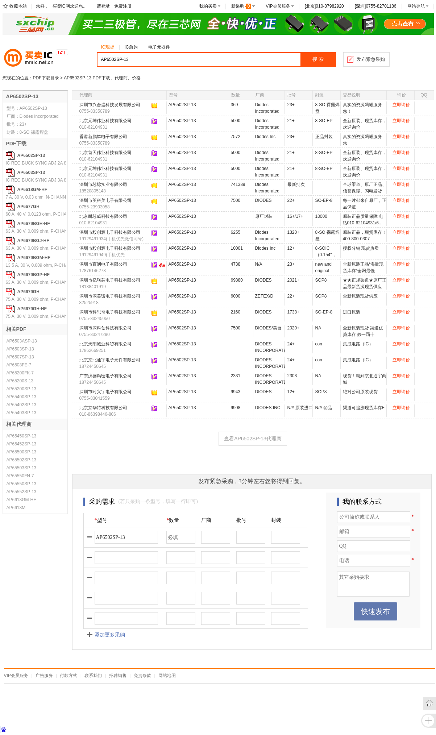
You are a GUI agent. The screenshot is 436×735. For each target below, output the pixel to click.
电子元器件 (159, 47)
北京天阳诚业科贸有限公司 (105, 343)
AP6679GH (28, 291)
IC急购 (131, 47)
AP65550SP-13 (22, 483)
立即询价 (401, 104)
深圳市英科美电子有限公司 (105, 200)
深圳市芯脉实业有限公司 (103, 184)
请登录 (103, 6)
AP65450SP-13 (22, 436)
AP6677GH (28, 206)
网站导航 (416, 6)
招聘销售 (117, 675)
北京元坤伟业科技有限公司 (105, 120)
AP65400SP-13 (22, 396)
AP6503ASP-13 (22, 341)
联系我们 (93, 675)
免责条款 (142, 675)
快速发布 (375, 611)
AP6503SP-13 (31, 172)
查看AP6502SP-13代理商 (253, 438)
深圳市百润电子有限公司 (103, 264)
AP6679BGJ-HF (33, 240)
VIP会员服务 (278, 6)
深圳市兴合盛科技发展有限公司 (109, 104)
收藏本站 (18, 6)
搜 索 (318, 59)
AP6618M (16, 507)
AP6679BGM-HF (33, 257)
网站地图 (167, 675)
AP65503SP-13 (22, 467)
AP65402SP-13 (22, 404)
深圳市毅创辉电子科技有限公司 (109, 232)
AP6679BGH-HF (33, 223)
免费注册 (123, 6)
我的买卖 (208, 6)
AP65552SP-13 (22, 491)
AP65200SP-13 (22, 388)
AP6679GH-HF (32, 308)
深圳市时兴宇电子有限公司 (105, 391)
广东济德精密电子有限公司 (105, 375)
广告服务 (44, 675)
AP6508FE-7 (19, 365)
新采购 (241, 6)
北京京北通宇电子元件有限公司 (109, 359)
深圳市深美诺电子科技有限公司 (109, 296)
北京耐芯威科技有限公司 (103, 216)
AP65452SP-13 (22, 444)
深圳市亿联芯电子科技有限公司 (109, 280)
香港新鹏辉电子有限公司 (103, 136)
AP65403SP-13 (22, 412)
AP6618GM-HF (32, 189)
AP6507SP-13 (20, 357)
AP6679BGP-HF (33, 274)
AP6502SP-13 (31, 155)
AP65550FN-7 (20, 475)
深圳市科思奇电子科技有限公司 (109, 312)
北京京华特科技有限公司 (103, 407)
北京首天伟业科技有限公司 (105, 152)
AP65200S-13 (20, 380)
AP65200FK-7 (20, 372)
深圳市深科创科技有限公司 (105, 328)
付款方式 (68, 675)
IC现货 (107, 47)
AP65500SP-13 (22, 451)
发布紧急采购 (371, 59)
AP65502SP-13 (22, 459)
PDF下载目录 (46, 77)
